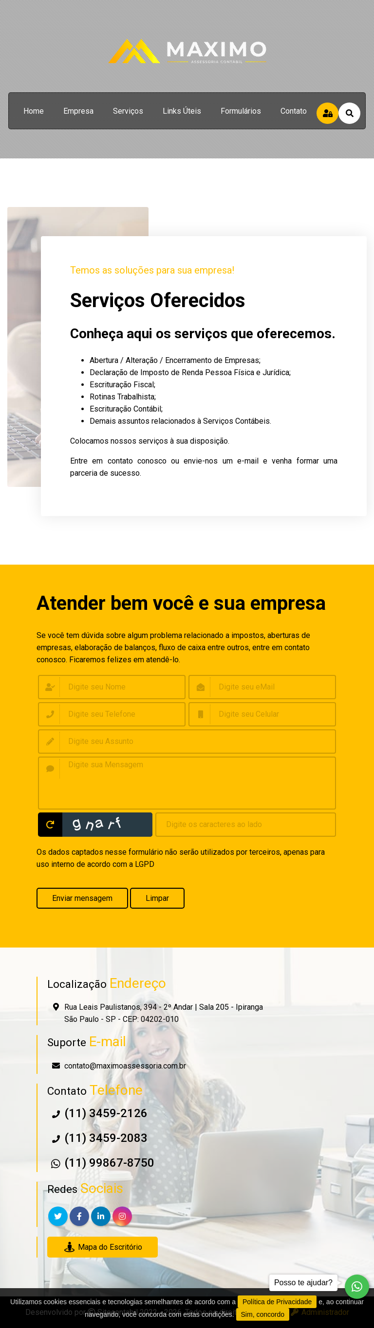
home (33, 111)
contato (293, 111)
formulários (241, 111)
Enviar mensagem (82, 898)
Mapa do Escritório (102, 1247)
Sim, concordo (262, 1314)
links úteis (182, 111)
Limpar (157, 898)
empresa (78, 111)
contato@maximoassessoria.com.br (125, 1065)
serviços (128, 111)
